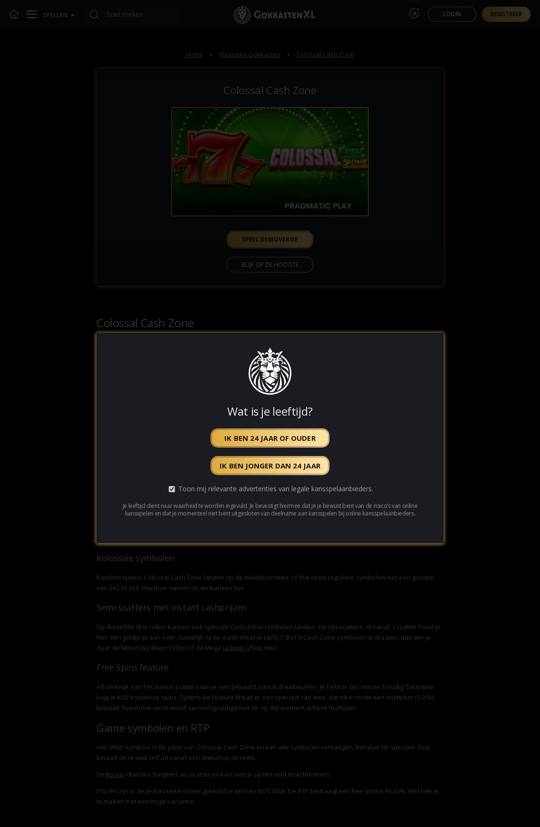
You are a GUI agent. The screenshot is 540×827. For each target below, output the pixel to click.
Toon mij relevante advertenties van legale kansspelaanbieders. (275, 488)
